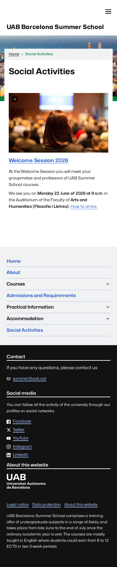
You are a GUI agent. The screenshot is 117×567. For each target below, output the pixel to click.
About (13, 272)
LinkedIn (20, 454)
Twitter (19, 430)
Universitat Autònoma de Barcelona (33, 12)
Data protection (46, 504)
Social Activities (25, 330)
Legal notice (18, 504)
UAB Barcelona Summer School (55, 27)
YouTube (20, 438)
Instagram (22, 446)
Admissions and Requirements (41, 295)
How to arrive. (84, 206)
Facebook (22, 421)
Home (14, 261)
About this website (81, 504)
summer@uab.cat (29, 378)
